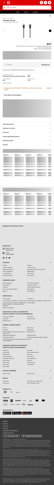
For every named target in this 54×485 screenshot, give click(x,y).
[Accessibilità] (5, 421)
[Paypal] (18, 400)
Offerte (17, 12)
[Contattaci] (5, 287)
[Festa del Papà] (6, 360)
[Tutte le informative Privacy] (33, 383)
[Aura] (5, 404)
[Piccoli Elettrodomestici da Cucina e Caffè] (36, 269)
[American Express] (11, 401)
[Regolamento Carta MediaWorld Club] (10, 430)
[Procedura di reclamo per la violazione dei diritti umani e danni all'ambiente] (15, 340)
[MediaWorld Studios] (31, 335)
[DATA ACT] (29, 339)
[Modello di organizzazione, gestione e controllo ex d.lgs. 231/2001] (15, 332)
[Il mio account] (41, 2)
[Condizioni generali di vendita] (33, 287)
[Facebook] (4, 258)
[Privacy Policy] (6, 381)
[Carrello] (49, 2)
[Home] (4, 16)
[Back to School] (6, 362)
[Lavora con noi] (30, 327)
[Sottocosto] (29, 360)
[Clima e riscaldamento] (8, 271)
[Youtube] (9, 258)
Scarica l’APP (35, 12)
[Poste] (18, 392)
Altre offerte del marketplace (12, 95)
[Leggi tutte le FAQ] (9, 250)
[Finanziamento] (30, 316)
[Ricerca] (4, 7)
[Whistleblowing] (30, 329)
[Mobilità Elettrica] (30, 271)
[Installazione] (6, 318)
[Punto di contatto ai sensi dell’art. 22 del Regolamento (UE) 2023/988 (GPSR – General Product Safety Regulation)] (15, 304)
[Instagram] (7, 258)
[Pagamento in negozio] (24, 404)
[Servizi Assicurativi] (31, 318)
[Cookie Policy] (5, 426)
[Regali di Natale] (6, 354)
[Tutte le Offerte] (30, 273)
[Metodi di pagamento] (7, 283)
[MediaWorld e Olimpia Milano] (9, 335)
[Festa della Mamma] (31, 358)
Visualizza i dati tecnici (7, 82)
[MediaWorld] (21, 2)
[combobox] (28, 7)
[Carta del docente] (31, 362)
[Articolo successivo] (50, 31)
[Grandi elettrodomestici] (8, 269)
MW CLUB (26, 12)
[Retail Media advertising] (8, 337)
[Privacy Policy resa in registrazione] (34, 381)
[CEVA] (11, 392)
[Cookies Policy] (6, 383)
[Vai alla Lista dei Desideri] (45, 2)
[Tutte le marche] (30, 275)
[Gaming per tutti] (30, 364)
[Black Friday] (29, 350)
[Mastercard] (37, 401)
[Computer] (29, 265)
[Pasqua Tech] (5, 350)
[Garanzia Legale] (6, 373)
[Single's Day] (29, 354)
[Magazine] (5, 291)
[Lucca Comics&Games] (7, 356)
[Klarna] (30, 404)
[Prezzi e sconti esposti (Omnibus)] (10, 289)
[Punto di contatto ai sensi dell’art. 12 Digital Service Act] (39, 300)
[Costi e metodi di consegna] (33, 283)
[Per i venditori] (30, 298)
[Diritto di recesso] (31, 373)
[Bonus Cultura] (6, 364)
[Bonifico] (18, 404)
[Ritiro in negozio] (6, 285)
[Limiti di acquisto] (30, 289)
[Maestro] (43, 401)
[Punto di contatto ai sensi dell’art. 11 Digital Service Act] (15, 300)
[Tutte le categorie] (4, 2)
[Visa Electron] (30, 401)
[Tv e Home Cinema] (31, 267)
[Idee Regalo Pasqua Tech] (8, 358)
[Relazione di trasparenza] (8, 307)
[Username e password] (32, 285)
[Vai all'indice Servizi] (7, 320)
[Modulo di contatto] (10, 254)
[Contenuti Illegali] (31, 302)
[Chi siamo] (5, 327)
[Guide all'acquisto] (31, 291)
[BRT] (5, 392)
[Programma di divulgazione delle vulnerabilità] (37, 337)
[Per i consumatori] (6, 298)
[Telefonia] (5, 265)
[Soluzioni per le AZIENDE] (8, 316)
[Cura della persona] (7, 273)
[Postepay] (24, 401)
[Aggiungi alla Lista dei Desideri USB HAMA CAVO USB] (50, 16)
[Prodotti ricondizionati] (8, 275)
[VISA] (5, 400)
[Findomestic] (11, 404)
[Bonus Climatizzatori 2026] (33, 352)
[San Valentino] (30, 356)
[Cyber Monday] (6, 352)
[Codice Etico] (5, 329)
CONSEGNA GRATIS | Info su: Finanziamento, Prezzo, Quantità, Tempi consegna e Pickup (33, 46)
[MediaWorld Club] (31, 332)
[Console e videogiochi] (7, 267)
